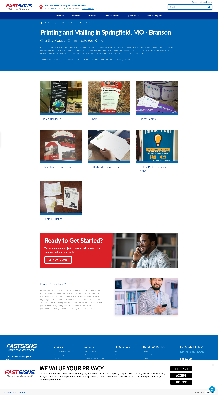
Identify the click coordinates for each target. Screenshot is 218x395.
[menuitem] (60, 15)
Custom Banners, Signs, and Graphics (94, 359)
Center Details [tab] (89, 8)
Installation (58, 358)
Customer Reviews (150, 355)
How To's (117, 358)
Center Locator (206, 2)
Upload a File (133, 15)
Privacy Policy (9, 392)
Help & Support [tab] (122, 347)
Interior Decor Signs (91, 355)
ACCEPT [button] (181, 375)
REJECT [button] (181, 382)
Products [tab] (88, 347)
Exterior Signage (90, 351)
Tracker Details (20, 392)
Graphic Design (59, 355)
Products (60, 15)
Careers (195, 2)
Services (76, 15)
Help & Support (112, 15)
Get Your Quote (58, 260)
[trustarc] (209, 392)
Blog (115, 351)
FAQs (116, 355)
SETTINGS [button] (181, 369)
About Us (92, 15)
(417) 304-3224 (52, 8)
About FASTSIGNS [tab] (153, 347)
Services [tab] (58, 347)
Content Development (62, 351)
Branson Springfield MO (56, 23)
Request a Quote (154, 15)
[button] (212, 389)
